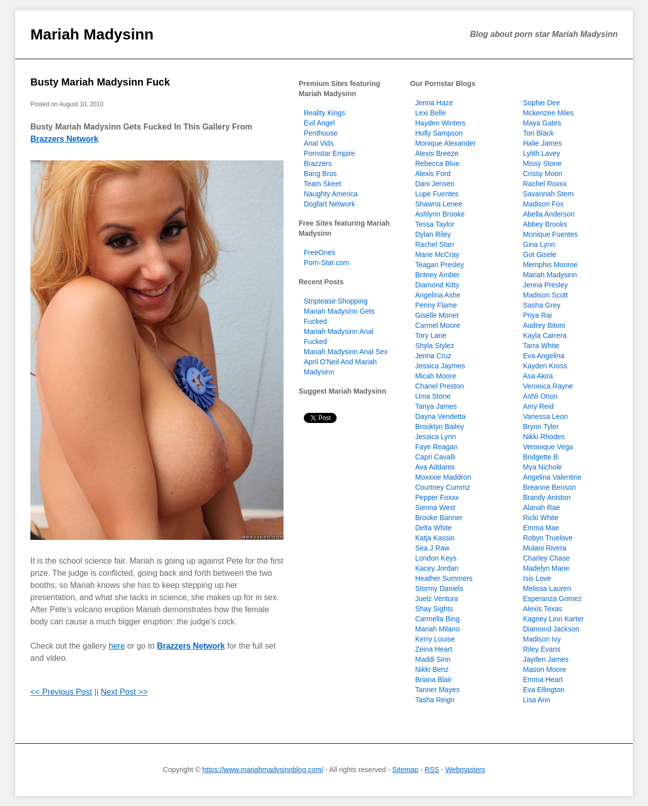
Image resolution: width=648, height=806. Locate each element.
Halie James (542, 143)
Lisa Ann (536, 700)
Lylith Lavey (541, 153)
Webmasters (465, 770)
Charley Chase (546, 558)
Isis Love (537, 578)
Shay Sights (434, 609)
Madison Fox (543, 204)
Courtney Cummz (442, 487)
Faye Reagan (436, 447)
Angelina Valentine (552, 477)
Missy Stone (542, 163)
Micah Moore (435, 376)
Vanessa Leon (545, 416)
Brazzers (318, 163)
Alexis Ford (433, 173)
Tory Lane (430, 335)
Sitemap (405, 770)
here (117, 646)
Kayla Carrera (544, 335)
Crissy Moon (542, 173)
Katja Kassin (435, 538)
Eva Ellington (543, 690)
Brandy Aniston (547, 497)
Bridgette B (540, 457)
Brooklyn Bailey (439, 426)
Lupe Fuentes (437, 194)
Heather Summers (444, 578)
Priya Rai (537, 315)
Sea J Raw (432, 548)
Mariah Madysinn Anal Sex (346, 352)
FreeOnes (319, 252)
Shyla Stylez (434, 346)
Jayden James (546, 659)
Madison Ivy (542, 639)
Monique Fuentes (550, 234)
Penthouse (321, 133)
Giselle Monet (437, 315)
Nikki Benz (432, 669)
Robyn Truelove (548, 538)
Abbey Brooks (545, 224)
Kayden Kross (545, 366)
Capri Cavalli (435, 457)
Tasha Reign (435, 700)
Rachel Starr (435, 244)
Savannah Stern (548, 194)
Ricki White (540, 518)
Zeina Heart (433, 649)
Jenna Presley (545, 285)
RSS (432, 770)
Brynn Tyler (541, 426)
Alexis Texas (542, 609)
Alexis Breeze (437, 153)
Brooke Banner (438, 518)
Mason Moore (544, 669)
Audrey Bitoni (544, 325)
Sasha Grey (541, 305)
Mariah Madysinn (91, 34)
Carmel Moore (437, 325)
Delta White (433, 528)
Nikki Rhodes (543, 437)
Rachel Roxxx (544, 184)
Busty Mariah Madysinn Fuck (100, 82)
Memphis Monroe (550, 265)
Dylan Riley (433, 234)
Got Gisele (539, 254)
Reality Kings (324, 113)
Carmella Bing (437, 619)
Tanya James (436, 406)
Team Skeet (322, 184)
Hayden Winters (440, 123)
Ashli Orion (540, 396)
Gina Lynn (539, 244)
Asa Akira (538, 376)
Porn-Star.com (326, 263)
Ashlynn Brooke (440, 214)
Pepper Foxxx (437, 497)
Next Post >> (124, 692)
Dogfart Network (329, 204)
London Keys (436, 558)
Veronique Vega (548, 447)
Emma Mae (541, 528)
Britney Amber (437, 275)
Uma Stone (433, 396)
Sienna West (435, 507)
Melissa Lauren (547, 588)
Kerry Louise (435, 639)
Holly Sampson (439, 133)
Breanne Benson (549, 487)
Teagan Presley (439, 265)
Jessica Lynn (435, 437)
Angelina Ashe (438, 295)
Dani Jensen (435, 184)
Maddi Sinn (433, 659)
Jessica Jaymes (440, 366)
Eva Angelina (543, 356)
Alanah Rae (541, 507)
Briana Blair (433, 679)
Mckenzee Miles (548, 113)
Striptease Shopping (336, 301)
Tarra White (541, 346)
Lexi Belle (430, 113)
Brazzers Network (64, 139)
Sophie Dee (541, 103)
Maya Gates (542, 123)
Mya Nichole (542, 467)
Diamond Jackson (551, 629)
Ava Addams (435, 467)
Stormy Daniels (439, 588)
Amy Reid (538, 406)
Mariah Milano (437, 629)
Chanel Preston (439, 386)
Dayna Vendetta (440, 416)
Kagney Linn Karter (553, 619)
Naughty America (331, 194)
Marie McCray (437, 254)
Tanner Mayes (437, 690)
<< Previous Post (61, 692)
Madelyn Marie (546, 568)
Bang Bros (320, 173)
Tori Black (538, 133)
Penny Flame (436, 305)
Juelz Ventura (436, 599)
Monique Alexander (445, 143)
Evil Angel (319, 123)
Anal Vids (319, 143)
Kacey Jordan (437, 568)
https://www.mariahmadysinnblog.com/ (262, 770)
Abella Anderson (549, 214)
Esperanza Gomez (552, 599)
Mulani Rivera (544, 548)
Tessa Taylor (435, 224)
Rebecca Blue (437, 163)
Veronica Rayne (548, 386)
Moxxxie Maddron (443, 477)
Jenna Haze (434, 103)
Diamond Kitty (437, 285)
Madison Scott (545, 295)
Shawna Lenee (438, 204)
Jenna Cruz (433, 356)
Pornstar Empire (329, 153)
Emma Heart (543, 679)
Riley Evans (541, 649)
